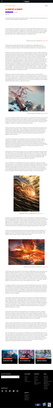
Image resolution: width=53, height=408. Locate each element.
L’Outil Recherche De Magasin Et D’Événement (48, 382)
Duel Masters (27, 397)
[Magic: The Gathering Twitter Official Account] (6, 391)
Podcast (26, 380)
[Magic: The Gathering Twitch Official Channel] (10, 391)
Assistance (36, 380)
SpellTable (46, 388)
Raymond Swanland (39, 213)
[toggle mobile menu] (2, 1)
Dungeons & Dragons (27, 395)
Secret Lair (46, 387)
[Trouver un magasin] (18, 377)
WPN (35, 381)
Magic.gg (45, 380)
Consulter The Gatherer (46, 385)
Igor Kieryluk (45, 113)
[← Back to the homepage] (27, 1)
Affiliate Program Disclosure (37, 383)
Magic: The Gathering (46, 377)
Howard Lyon (45, 266)
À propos (36, 376)
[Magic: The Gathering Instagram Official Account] (17, 391)
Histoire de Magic (11, 5)
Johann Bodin (45, 40)
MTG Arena (46, 378)
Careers (35, 378)
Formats (26, 377)
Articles (26, 376)
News (6, 5)
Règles (26, 378)
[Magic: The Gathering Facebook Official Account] (2, 391)
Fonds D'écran (27, 381)
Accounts (36, 377)
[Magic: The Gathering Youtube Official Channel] (13, 391)
